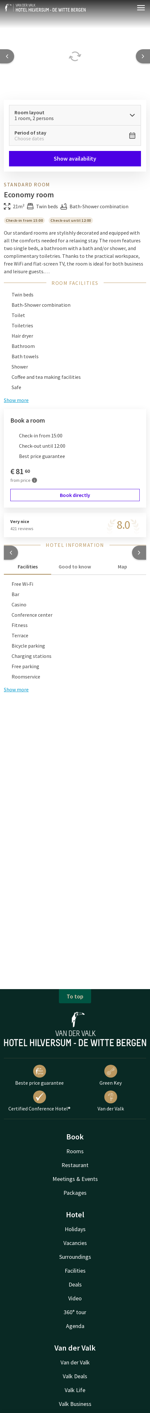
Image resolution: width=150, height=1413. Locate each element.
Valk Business (75, 1404)
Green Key (110, 1075)
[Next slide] (143, 56)
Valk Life (75, 1390)
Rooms (75, 1151)
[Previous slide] (7, 56)
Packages (75, 1192)
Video (75, 1298)
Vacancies (75, 1243)
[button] (11, 553)
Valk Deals (75, 1376)
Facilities (75, 1270)
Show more (16, 689)
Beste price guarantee (39, 1075)
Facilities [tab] (28, 566)
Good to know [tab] (75, 566)
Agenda (75, 1326)
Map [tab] (122, 566)
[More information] (34, 480)
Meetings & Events (75, 1179)
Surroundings (75, 1256)
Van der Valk (111, 1101)
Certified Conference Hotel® (39, 1101)
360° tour (75, 1312)
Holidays (75, 1229)
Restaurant (75, 1165)
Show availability (75, 158)
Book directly (75, 495)
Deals (75, 1284)
